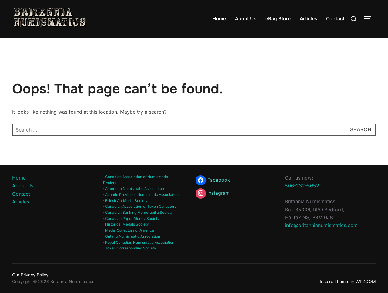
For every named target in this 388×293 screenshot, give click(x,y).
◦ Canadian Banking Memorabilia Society (138, 212)
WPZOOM (366, 281)
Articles (308, 18)
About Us (245, 18)
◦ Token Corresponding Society (129, 248)
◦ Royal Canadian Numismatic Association (138, 242)
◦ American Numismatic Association (133, 188)
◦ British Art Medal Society (125, 200)
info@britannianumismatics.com (321, 225)
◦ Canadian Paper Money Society (131, 218)
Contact (335, 18)
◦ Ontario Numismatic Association (131, 236)
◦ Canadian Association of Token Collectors (139, 206)
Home (219, 18)
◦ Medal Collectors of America (128, 230)
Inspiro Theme (334, 281)
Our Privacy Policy (30, 274)
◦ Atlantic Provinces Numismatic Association (141, 194)
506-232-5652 (302, 186)
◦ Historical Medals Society (126, 224)
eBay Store (278, 18)
